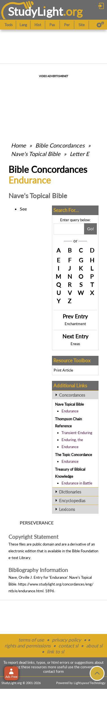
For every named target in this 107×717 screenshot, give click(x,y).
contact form (53, 671)
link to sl (55, 652)
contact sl (68, 646)
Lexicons (67, 509)
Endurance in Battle (77, 483)
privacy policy (66, 640)
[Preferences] (100, 25)
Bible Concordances (60, 145)
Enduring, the (72, 439)
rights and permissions (28, 646)
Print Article (63, 370)
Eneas (75, 343)
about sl (94, 646)
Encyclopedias (72, 500)
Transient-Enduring (77, 432)
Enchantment (75, 323)
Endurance (70, 411)
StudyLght (35, 11)
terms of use (31, 640)
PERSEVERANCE (37, 522)
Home (18, 145)
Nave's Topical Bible (35, 153)
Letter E (79, 153)
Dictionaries (70, 491)
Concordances (72, 394)
